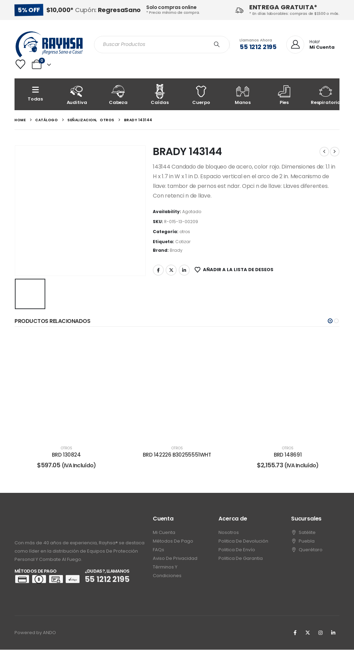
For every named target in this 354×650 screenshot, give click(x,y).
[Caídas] (159, 94)
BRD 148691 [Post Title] (287, 454)
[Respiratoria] (325, 94)
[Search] (216, 44)
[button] (330, 321)
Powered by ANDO (35, 633)
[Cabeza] (118, 94)
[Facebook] (294, 633)
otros (184, 232)
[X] (307, 633)
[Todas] (35, 94)
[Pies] (284, 94)
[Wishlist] (20, 64)
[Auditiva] (76, 94)
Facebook (158, 270)
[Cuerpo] (201, 94)
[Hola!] (310, 45)
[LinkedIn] (333, 633)
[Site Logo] (49, 44)
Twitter (171, 270)
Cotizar (182, 242)
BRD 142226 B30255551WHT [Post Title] (177, 454)
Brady (176, 250)
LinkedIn (184, 270)
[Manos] (242, 94)
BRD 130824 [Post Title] (66, 454)
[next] (334, 151)
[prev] (324, 151)
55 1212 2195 (258, 46)
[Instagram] (320, 633)
